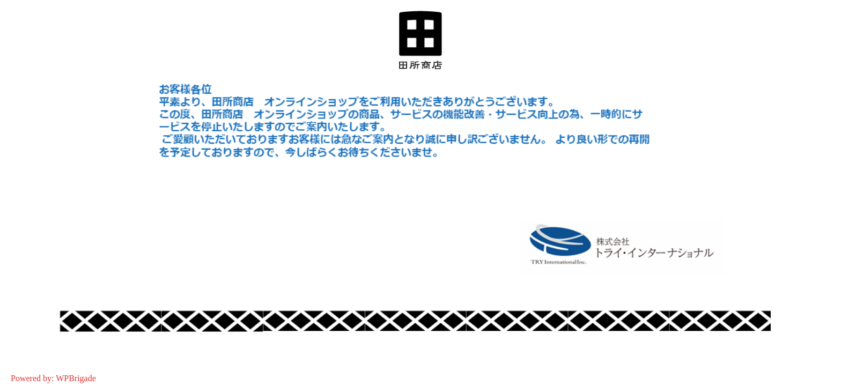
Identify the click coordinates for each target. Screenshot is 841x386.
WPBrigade (76, 378)
